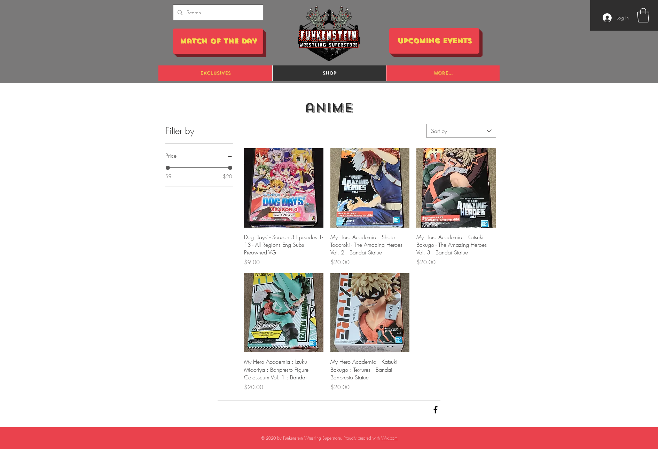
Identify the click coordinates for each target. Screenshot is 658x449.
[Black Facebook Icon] (435, 410)
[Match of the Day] (218, 41)
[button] (643, 15)
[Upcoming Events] (434, 41)
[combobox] (461, 131)
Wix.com (389, 438)
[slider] (168, 168)
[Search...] (217, 12)
